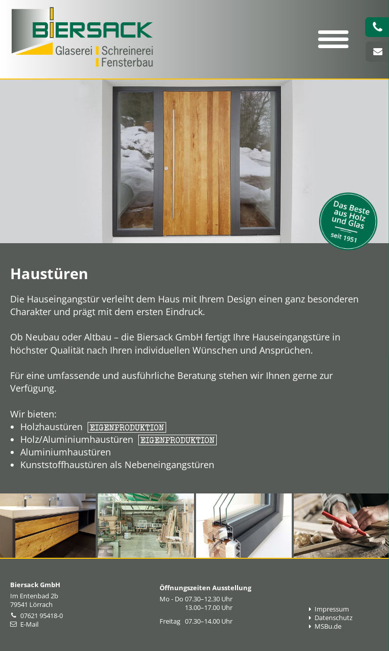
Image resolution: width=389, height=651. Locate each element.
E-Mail (29, 624)
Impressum (329, 609)
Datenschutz (331, 618)
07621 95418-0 (41, 615)
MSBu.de (325, 626)
